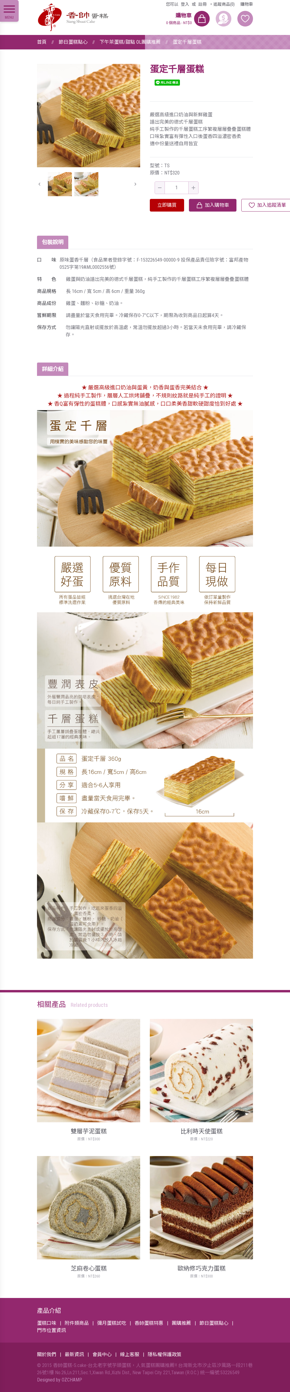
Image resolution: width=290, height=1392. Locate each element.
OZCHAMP (72, 1380)
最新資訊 (74, 1354)
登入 (185, 4)
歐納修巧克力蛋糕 (201, 1268)
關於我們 (46, 1354)
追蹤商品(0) (224, 4)
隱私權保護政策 (164, 1354)
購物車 (246, 4)
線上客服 (129, 1354)
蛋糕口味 (46, 1323)
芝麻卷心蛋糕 (89, 1268)
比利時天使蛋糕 (201, 1131)
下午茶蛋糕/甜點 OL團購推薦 (130, 42)
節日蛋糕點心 (73, 42)
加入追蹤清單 (271, 205)
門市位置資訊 (51, 1330)
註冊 (202, 4)
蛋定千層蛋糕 (187, 42)
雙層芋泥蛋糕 (89, 1131)
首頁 (42, 42)
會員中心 (102, 1354)
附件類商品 (77, 1323)
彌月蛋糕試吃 (111, 1323)
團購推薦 (181, 1323)
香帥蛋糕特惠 (148, 1323)
